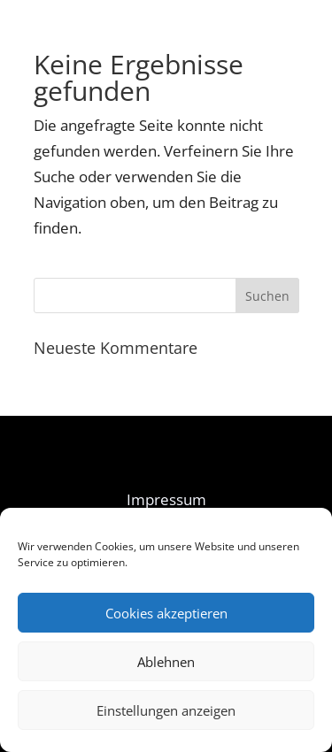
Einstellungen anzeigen (166, 710)
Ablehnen (166, 662)
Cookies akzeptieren (166, 613)
